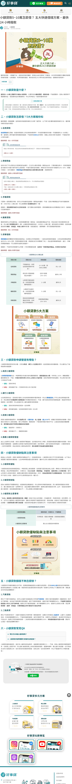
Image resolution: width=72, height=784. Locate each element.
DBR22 (36, 135)
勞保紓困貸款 (6, 376)
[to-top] (69, 695)
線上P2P (45, 419)
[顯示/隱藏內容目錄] (9, 82)
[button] (69, 3)
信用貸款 (4, 132)
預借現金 (19, 170)
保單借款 (4, 239)
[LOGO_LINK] (9, 5)
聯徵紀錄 (50, 397)
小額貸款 (12, 27)
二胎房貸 (56, 615)
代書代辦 (31, 419)
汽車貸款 (41, 599)
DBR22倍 (54, 585)
